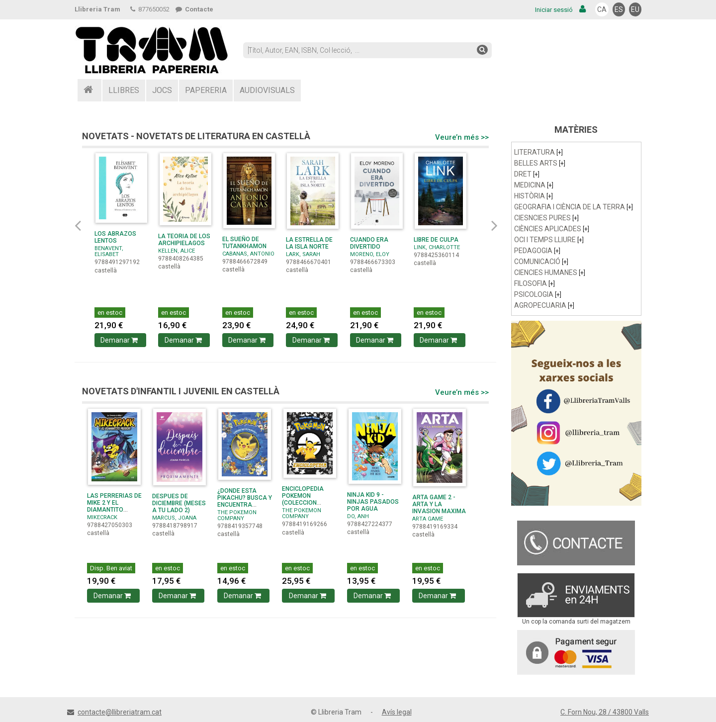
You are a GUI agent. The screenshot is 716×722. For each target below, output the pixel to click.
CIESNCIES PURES (546, 218)
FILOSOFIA (534, 283)
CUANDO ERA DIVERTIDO (369, 243)
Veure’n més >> (462, 137)
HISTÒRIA (533, 196)
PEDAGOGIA (537, 251)
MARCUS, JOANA (174, 518)
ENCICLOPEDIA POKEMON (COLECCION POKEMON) (303, 499)
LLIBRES (123, 90)
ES (619, 9)
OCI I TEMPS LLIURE (549, 240)
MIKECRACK (102, 517)
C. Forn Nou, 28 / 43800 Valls (604, 712)
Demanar (120, 340)
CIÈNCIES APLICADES (551, 229)
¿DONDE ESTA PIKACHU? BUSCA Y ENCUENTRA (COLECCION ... (244, 501)
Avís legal (397, 712)
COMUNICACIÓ (541, 262)
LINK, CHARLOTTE (437, 247)
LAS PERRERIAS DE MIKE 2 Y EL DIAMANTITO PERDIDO (114, 506)
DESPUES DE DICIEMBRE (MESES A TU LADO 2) (179, 503)
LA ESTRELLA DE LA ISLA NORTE (309, 243)
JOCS (162, 90)
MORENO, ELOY (369, 254)
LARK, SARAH (303, 254)
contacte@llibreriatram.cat (120, 712)
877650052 (150, 9)
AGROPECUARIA (544, 305)
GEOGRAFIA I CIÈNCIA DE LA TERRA (573, 207)
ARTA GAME (427, 519)
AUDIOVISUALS (267, 90)
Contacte (194, 9)
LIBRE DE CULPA (436, 239)
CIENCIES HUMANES (549, 272)
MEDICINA (533, 185)
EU (635, 9)
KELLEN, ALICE (176, 251)
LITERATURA (538, 152)
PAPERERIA (206, 90)
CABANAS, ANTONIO (248, 254)
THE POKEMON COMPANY (237, 515)
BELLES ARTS (539, 163)
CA (602, 9)
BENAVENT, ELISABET (108, 251)
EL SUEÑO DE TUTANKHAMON (244, 243)
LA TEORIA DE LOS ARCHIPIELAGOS (184, 240)
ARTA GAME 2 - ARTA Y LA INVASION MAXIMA (439, 504)
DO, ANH (358, 516)
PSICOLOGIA (537, 294)
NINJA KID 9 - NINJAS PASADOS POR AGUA (373, 501)
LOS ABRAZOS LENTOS (115, 237)
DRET (526, 174)
